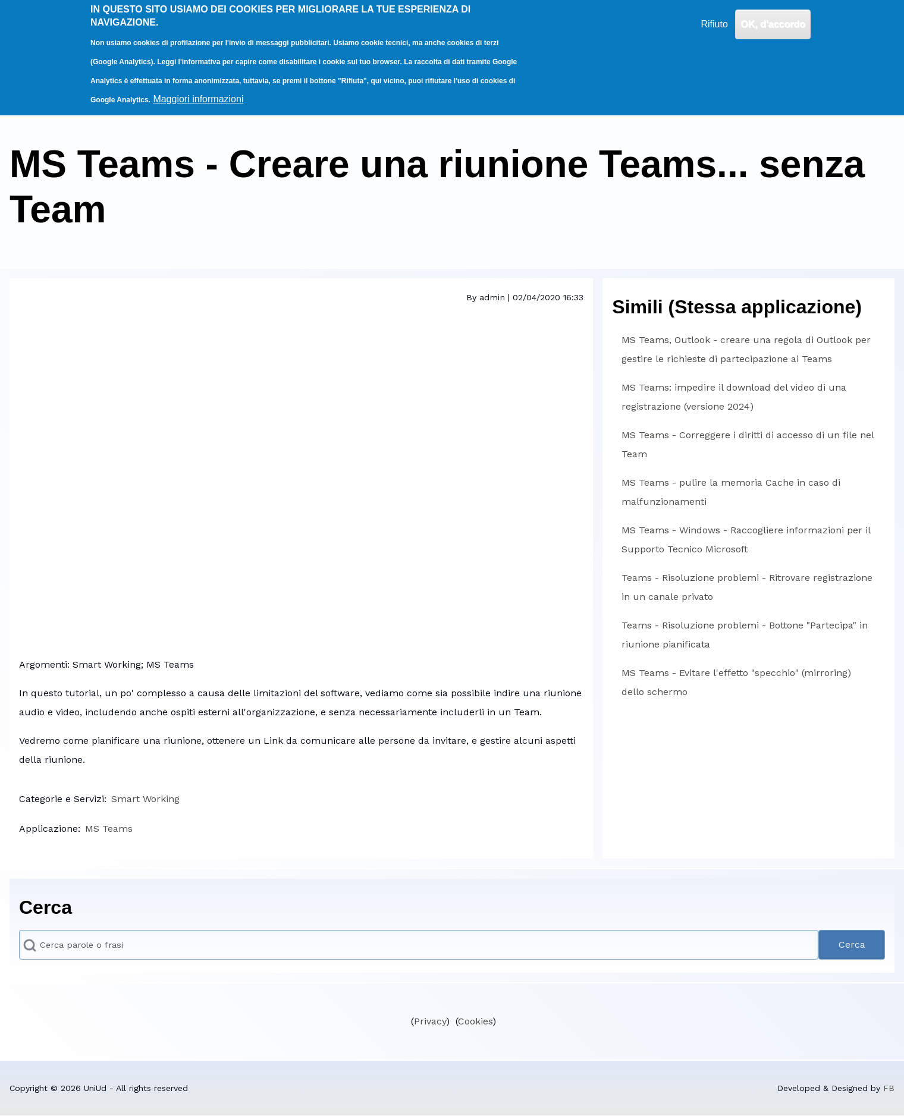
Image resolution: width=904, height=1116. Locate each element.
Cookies (475, 1021)
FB (888, 1088)
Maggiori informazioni (198, 99)
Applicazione (48, 828)
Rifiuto (714, 24)
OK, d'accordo (772, 24)
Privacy (430, 1021)
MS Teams (109, 828)
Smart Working (145, 798)
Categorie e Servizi (61, 798)
